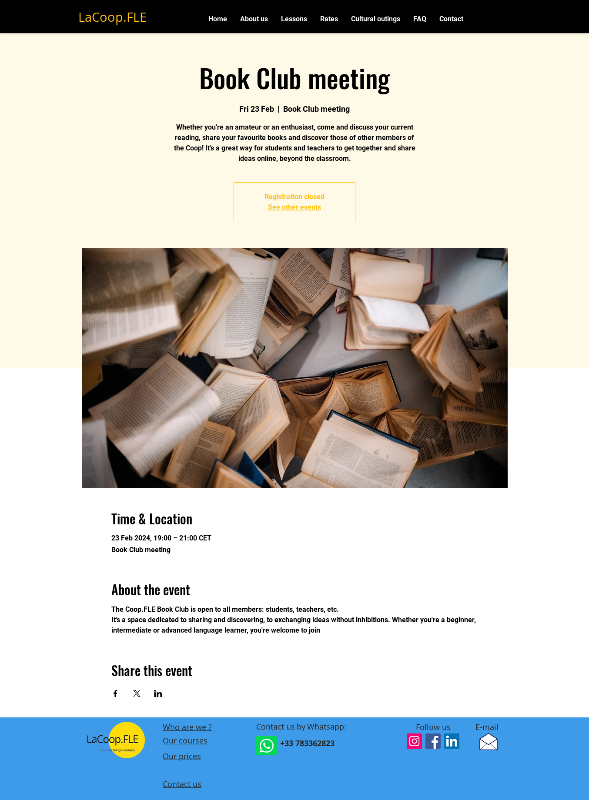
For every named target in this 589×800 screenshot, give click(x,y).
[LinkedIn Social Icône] (451, 741)
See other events (294, 207)
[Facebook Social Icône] (433, 741)
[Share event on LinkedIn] (158, 693)
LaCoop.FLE (112, 17)
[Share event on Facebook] (115, 693)
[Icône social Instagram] (414, 741)
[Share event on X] (137, 693)
